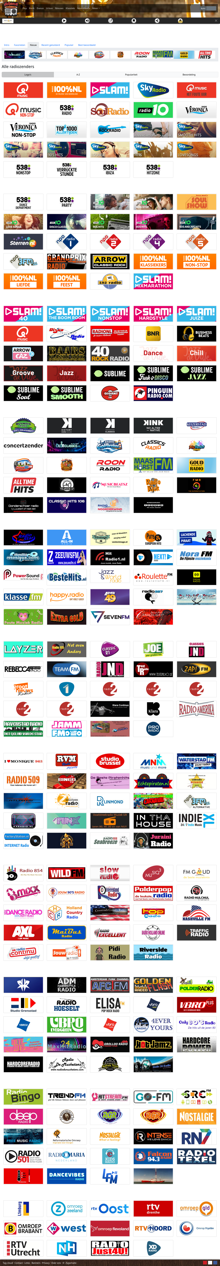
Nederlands (83, 8)
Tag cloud (8, 1262)
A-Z (78, 74)
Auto (203, 8)
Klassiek (70, 8)
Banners (36, 1262)
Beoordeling (189, 74)
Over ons (56, 1262)
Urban (49, 8)
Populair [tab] (69, 45)
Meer (95, 8)
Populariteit (131, 74)
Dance (40, 8)
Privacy (46, 1262)
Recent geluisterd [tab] (50, 45)
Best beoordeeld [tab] (86, 45)
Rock (32, 8)
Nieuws (59, 8)
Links (27, 1262)
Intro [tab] (6, 45)
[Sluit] (216, 20)
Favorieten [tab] (19, 45)
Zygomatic (71, 1262)
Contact (19, 1262)
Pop (25, 8)
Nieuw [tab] (33, 45)
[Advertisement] (110, 33)
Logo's (28, 74)
